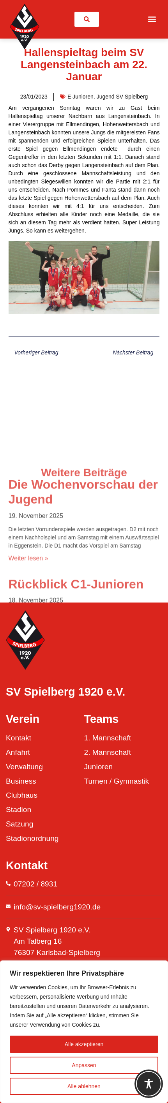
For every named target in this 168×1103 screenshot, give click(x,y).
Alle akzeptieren (84, 1044)
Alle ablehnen (84, 1086)
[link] (86, 19)
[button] (151, 19)
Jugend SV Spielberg (122, 96)
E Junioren (80, 96)
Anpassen (84, 1065)
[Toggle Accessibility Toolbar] (148, 1083)
